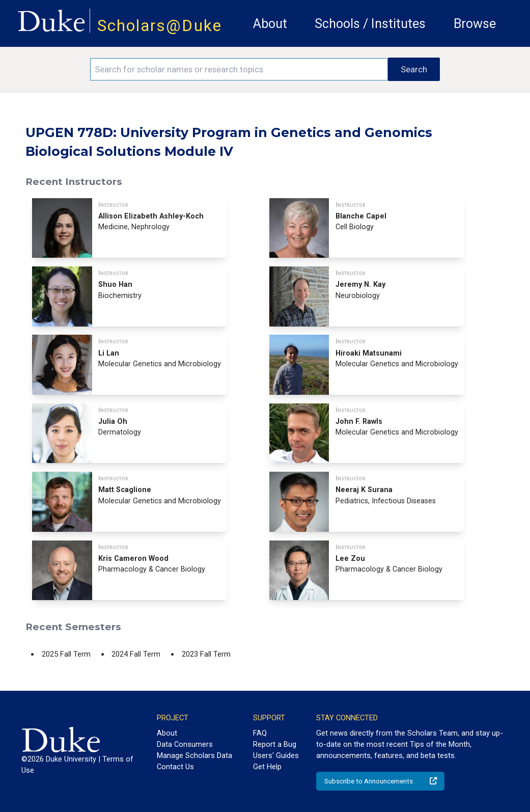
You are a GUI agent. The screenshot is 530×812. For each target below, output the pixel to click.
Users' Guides (276, 755)
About (270, 23)
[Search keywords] (239, 69)
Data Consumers (185, 744)
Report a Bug (274, 744)
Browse (475, 23)
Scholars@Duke (159, 25)
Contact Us (175, 766)
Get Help (267, 766)
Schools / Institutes (370, 23)
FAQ (260, 733)
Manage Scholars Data (194, 755)
